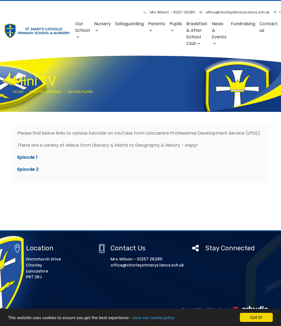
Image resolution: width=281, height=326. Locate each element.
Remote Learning (45, 91)
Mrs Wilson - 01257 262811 (169, 12)
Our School (82, 30)
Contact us (269, 27)
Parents (156, 26)
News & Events (219, 33)
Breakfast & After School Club (196, 34)
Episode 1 (27, 157)
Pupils (176, 26)
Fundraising (243, 24)
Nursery (102, 26)
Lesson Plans (80, 91)
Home (18, 91)
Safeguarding (129, 24)
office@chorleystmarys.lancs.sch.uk (234, 12)
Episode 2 (28, 169)
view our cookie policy (154, 318)
